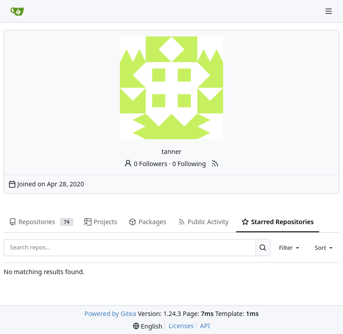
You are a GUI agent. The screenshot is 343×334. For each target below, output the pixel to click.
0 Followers (145, 163)
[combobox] (290, 247)
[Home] (17, 11)
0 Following (189, 163)
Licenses (181, 325)
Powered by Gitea (110, 313)
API (205, 325)
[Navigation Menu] (329, 11)
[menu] (147, 326)
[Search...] (263, 247)
